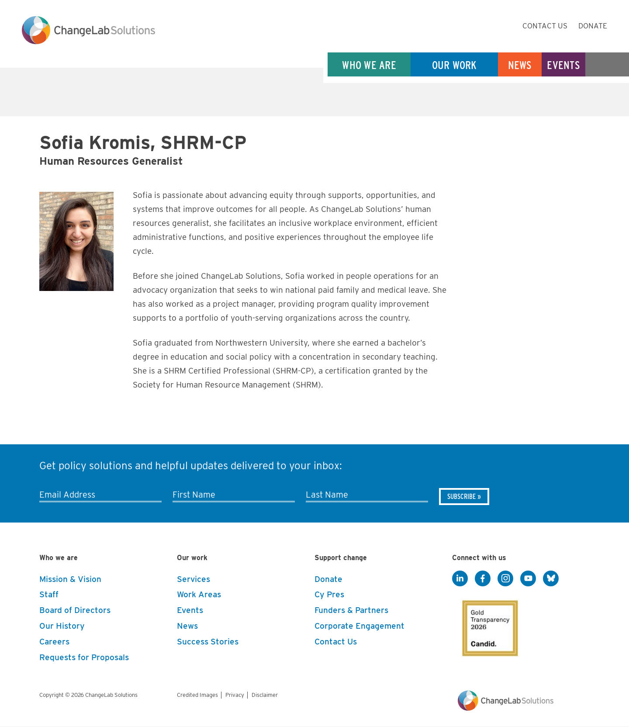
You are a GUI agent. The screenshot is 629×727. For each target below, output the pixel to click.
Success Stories (207, 642)
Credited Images (197, 695)
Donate (592, 25)
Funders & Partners (351, 610)
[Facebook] (483, 579)
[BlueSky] (551, 579)
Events (563, 65)
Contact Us (544, 25)
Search (607, 65)
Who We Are (369, 65)
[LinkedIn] (460, 579)
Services (193, 579)
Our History (62, 626)
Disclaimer (265, 695)
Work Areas (199, 594)
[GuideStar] (488, 626)
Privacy (234, 695)
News (520, 65)
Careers (54, 642)
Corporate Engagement (359, 626)
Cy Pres (329, 594)
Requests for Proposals (84, 657)
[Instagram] (505, 579)
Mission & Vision (70, 579)
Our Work (454, 65)
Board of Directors (75, 610)
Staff (49, 594)
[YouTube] (528, 579)
